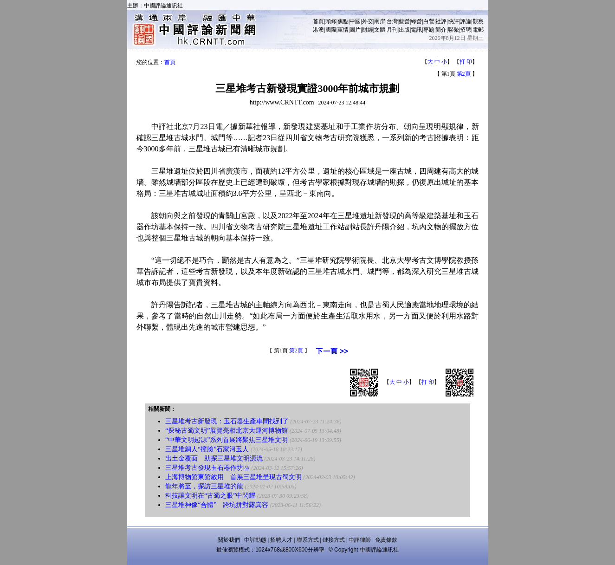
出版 (404, 29)
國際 (331, 29)
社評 (441, 21)
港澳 (318, 29)
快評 (453, 21)
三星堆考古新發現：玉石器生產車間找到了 (227, 421)
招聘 (465, 29)
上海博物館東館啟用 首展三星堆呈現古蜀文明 (233, 477)
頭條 (331, 21)
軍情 (343, 29)
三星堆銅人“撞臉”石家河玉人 (207, 449)
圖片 (355, 29)
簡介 (441, 29)
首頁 (318, 21)
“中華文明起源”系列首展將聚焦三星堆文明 (226, 439)
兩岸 (379, 21)
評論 (465, 21)
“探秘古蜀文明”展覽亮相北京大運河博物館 (226, 430)
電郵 (478, 29)
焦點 (343, 21)
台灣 (392, 21)
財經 (367, 29)
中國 (355, 21)
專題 (428, 29)
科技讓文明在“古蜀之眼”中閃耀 (210, 495)
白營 (428, 21)
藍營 (404, 21)
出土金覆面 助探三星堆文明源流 (214, 458)
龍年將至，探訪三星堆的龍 (204, 486)
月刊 (392, 29)
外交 (367, 21)
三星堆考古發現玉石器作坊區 (207, 467)
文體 (379, 29)
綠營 (416, 21)
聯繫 (453, 29)
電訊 (416, 29)
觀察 (478, 21)
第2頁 (464, 74)
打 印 (466, 61)
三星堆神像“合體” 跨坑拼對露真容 (216, 504)
